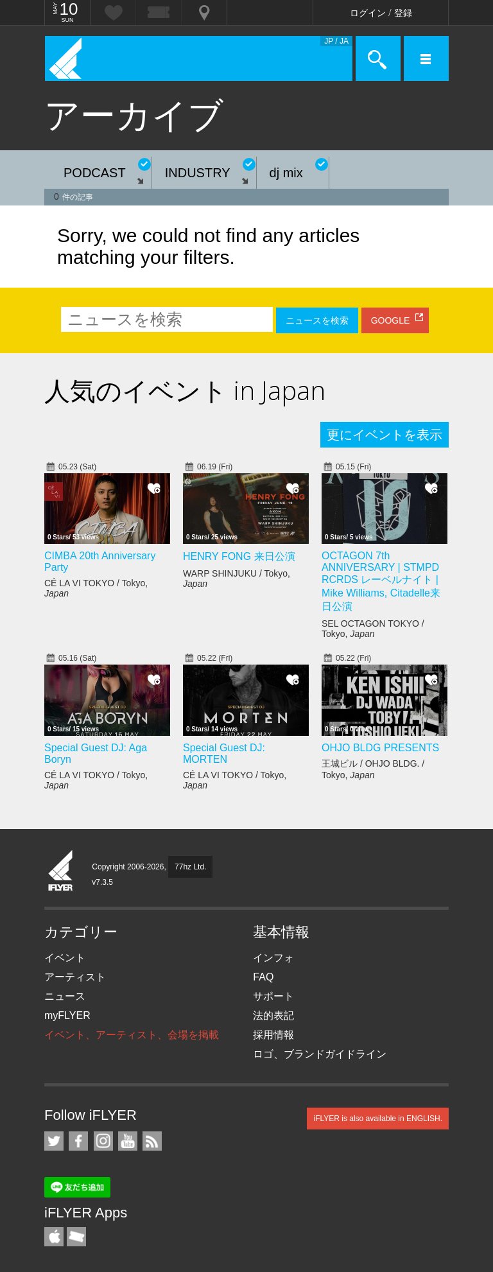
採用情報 (273, 1034)
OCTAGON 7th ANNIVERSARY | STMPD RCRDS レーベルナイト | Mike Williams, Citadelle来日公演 (381, 581)
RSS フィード (152, 1141)
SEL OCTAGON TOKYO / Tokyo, (373, 628)
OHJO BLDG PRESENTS (380, 747)
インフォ (273, 957)
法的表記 (273, 1015)
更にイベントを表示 (384, 435)
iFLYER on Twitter (54, 1141)
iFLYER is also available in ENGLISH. (377, 1118)
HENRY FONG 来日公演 (239, 556)
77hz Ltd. (190, 866)
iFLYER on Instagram (103, 1141)
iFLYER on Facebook (78, 1141)
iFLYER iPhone (54, 1236)
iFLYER (61, 871)
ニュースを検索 (317, 320)
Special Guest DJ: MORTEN (224, 753)
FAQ (263, 976)
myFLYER (67, 1015)
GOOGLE (390, 320)
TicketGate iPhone (76, 1236)
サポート (273, 996)
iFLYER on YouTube (127, 1141)
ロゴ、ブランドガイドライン (319, 1054)
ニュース (64, 996)
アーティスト (75, 976)
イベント (64, 957)
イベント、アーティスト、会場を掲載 (131, 1034)
